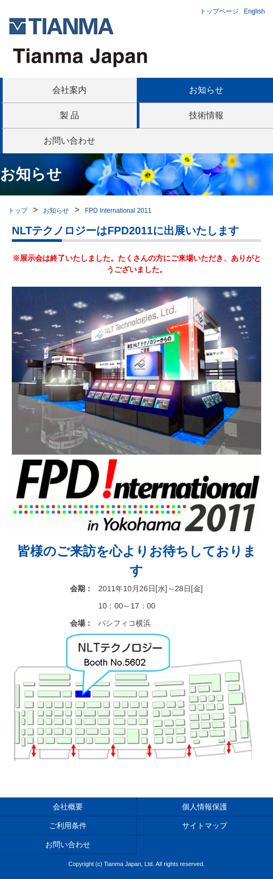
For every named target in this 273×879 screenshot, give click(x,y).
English (254, 11)
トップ (17, 210)
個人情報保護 (204, 806)
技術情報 (206, 115)
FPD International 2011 (118, 210)
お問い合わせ (69, 140)
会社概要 (68, 806)
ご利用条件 (68, 825)
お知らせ (206, 89)
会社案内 (69, 89)
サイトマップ (204, 825)
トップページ (219, 11)
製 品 (69, 115)
